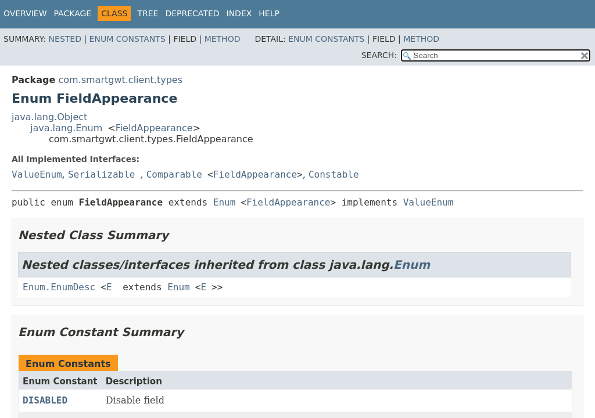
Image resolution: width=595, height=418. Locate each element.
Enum (224, 202)
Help (269, 13)
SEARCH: (379, 55)
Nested (65, 39)
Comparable (174, 174)
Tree (147, 13)
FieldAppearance (154, 128)
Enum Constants (127, 39)
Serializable (101, 174)
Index (239, 13)
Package (73, 13)
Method (223, 39)
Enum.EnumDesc (59, 287)
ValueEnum (37, 174)
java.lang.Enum (66, 128)
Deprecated (192, 13)
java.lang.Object (49, 116)
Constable (334, 174)
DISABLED (45, 400)
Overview (25, 13)
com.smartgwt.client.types (120, 79)
